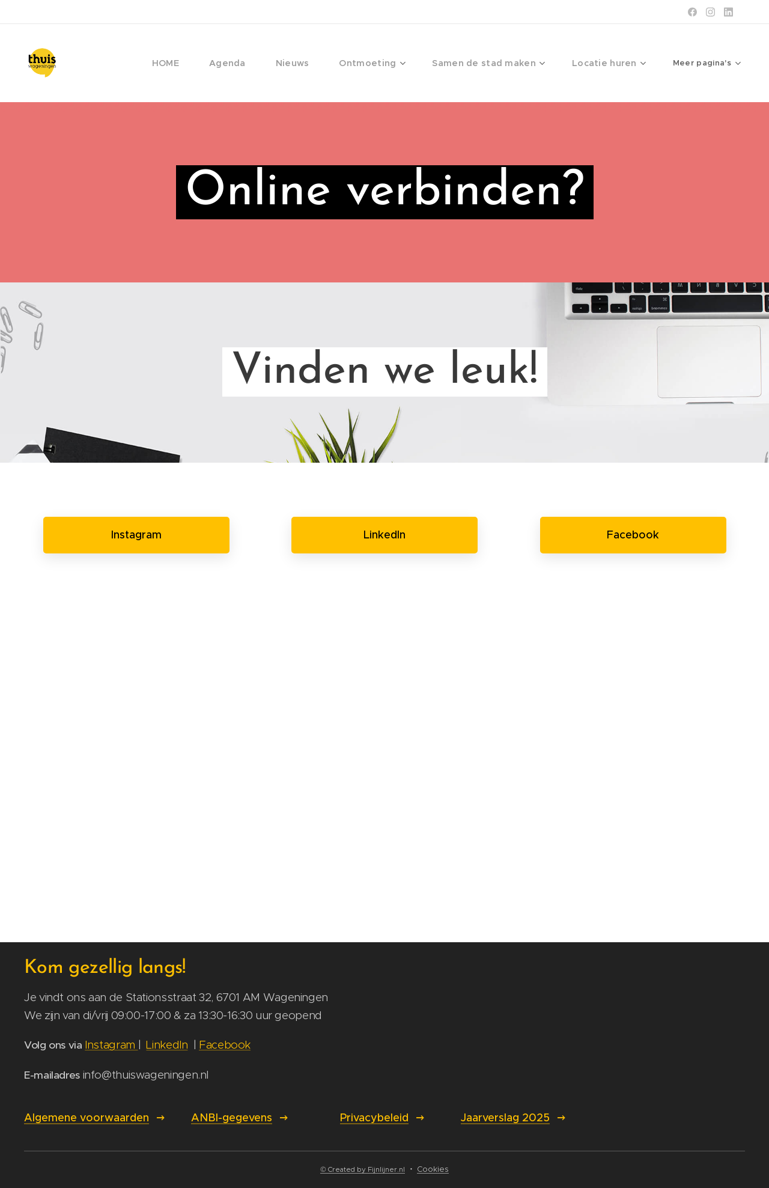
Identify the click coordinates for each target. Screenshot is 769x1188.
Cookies (433, 1169)
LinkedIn (166, 1045)
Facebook (225, 1045)
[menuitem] (121, 63)
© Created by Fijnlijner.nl (362, 1169)
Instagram (111, 1045)
